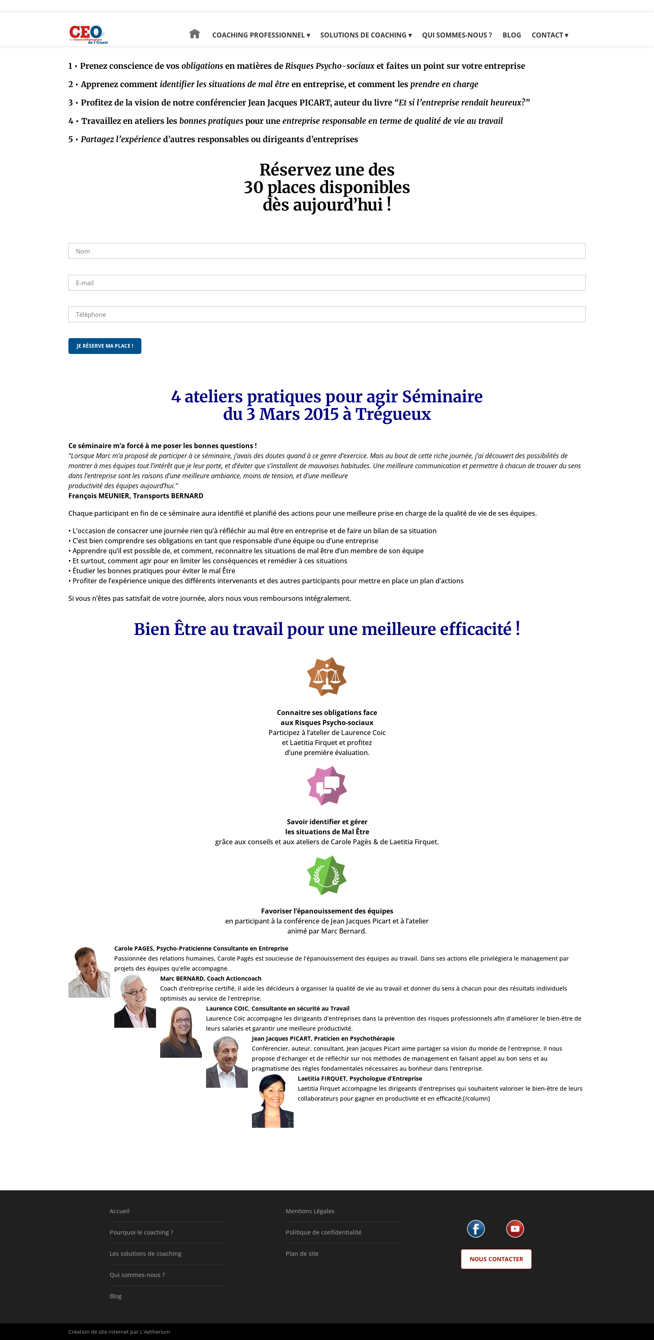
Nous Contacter (496, 1259)
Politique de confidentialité (324, 1232)
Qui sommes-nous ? (137, 1275)
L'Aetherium (155, 1331)
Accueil (120, 1211)
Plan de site (302, 1253)
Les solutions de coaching (145, 1253)
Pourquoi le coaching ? (141, 1232)
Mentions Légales (310, 1211)
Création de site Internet (98, 1331)
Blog (116, 1296)
